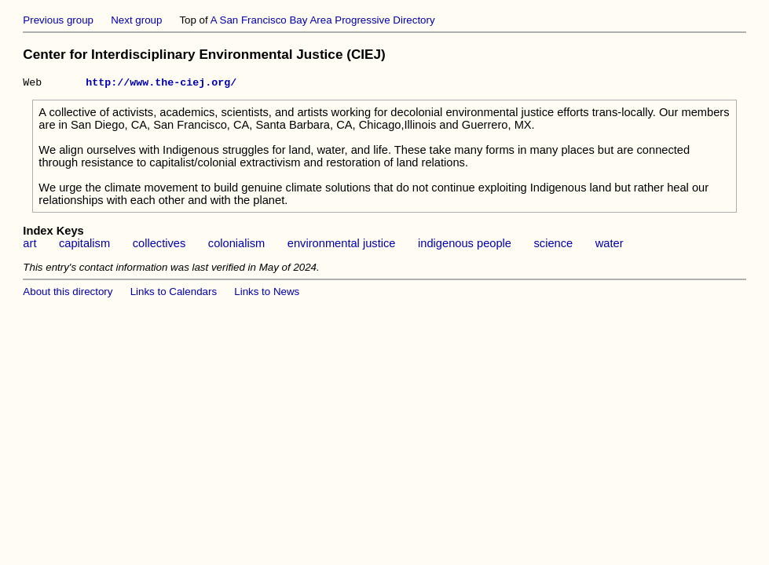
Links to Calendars (173, 294)
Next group (136, 20)
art (29, 245)
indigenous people (464, 245)
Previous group (58, 20)
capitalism (84, 245)
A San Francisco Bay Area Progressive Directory (323, 20)
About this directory (67, 294)
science (553, 245)
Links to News (266, 294)
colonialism (236, 245)
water (609, 245)
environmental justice (341, 245)
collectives (159, 245)
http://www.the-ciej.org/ (161, 84)
